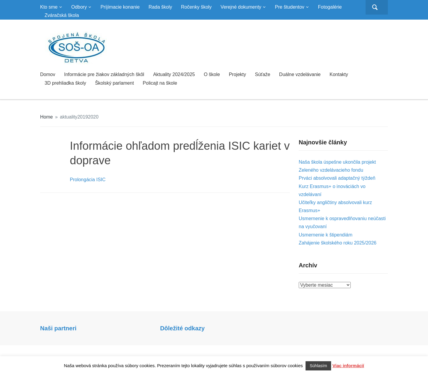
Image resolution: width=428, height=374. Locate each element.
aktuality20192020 (79, 116)
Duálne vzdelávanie (300, 74)
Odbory (79, 7)
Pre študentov (289, 7)
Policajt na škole (160, 83)
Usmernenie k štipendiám (326, 234)
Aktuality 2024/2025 (174, 74)
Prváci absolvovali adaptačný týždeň (337, 178)
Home (46, 116)
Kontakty (339, 74)
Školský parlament (114, 83)
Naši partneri (58, 328)
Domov (47, 74)
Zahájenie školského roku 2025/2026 (338, 242)
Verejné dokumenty (241, 7)
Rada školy (160, 7)
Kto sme (49, 7)
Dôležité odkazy (182, 328)
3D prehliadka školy (65, 83)
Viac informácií (348, 365)
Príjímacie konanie (120, 7)
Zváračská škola (62, 15)
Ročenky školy (196, 7)
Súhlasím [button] (318, 365)
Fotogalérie (330, 7)
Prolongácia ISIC (88, 179)
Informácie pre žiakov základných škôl (104, 74)
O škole (212, 74)
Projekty (237, 74)
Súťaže (262, 74)
